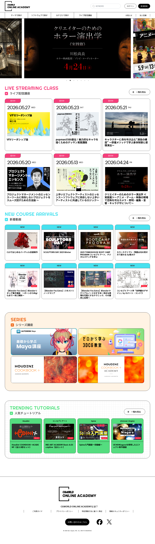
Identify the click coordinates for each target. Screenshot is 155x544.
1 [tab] (66, 80)
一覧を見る (141, 92)
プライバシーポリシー (64, 511)
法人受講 (143, 15)
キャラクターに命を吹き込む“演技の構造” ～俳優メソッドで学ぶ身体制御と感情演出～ (126, 142)
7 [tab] (88, 80)
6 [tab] (85, 80)
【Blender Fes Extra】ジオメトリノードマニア (58, 291)
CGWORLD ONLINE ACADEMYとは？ (79, 506)
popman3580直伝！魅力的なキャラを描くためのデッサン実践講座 (77, 141)
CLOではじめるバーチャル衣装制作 (22, 252)
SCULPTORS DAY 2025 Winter (57, 252)
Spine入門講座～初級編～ (90, 444)
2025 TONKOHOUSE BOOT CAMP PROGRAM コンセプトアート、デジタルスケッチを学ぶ (95, 254)
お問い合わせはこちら (77, 522)
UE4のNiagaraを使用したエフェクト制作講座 (126, 446)
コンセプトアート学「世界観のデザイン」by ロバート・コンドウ (132, 291)
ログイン (130, 6)
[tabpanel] (77, 48)
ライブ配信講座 (85, 15)
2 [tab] (70, 80)
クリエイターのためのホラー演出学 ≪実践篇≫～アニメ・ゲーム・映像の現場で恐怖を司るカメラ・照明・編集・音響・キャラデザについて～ (126, 199)
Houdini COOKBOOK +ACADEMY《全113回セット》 (25, 446)
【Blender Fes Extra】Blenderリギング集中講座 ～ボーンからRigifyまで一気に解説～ (22, 293)
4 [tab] (77, 80)
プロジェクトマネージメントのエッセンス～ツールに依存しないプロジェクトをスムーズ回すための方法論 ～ (28, 197)
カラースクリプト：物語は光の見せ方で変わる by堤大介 (132, 253)
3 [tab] (74, 80)
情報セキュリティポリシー (119, 511)
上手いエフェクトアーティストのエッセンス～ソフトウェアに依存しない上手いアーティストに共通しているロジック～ (77, 197)
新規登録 (144, 6)
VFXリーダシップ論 (17, 139)
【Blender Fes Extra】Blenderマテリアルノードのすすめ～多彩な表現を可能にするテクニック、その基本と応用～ (95, 294)
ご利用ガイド (37, 511)
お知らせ (128, 15)
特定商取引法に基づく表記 (92, 511)
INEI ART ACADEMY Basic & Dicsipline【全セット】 (59, 446)
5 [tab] (81, 80)
